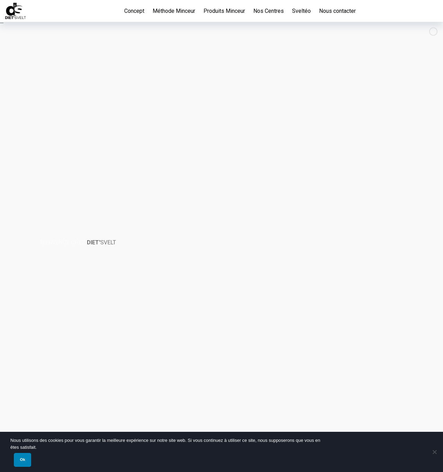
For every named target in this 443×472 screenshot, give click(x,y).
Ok (22, 459)
